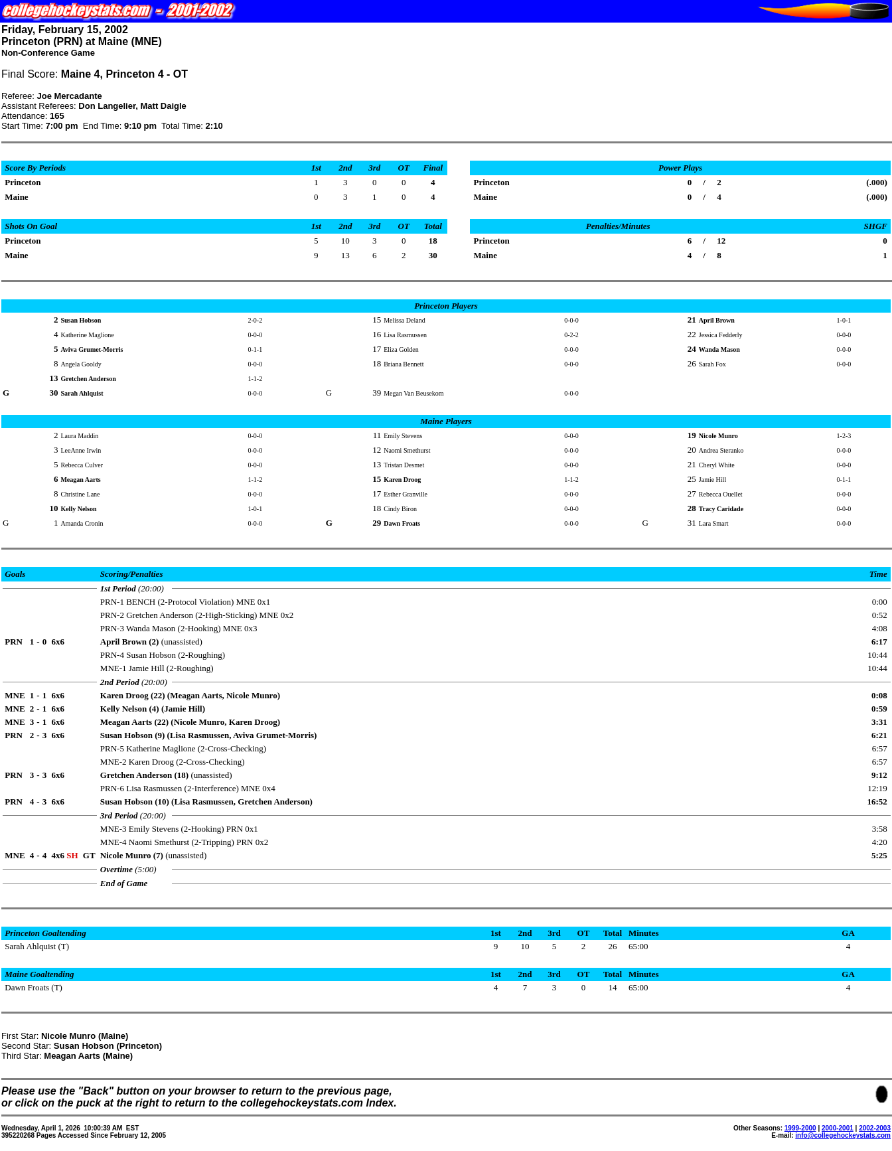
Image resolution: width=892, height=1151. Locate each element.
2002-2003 (875, 1128)
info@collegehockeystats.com (843, 1135)
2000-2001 (838, 1128)
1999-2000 (800, 1128)
